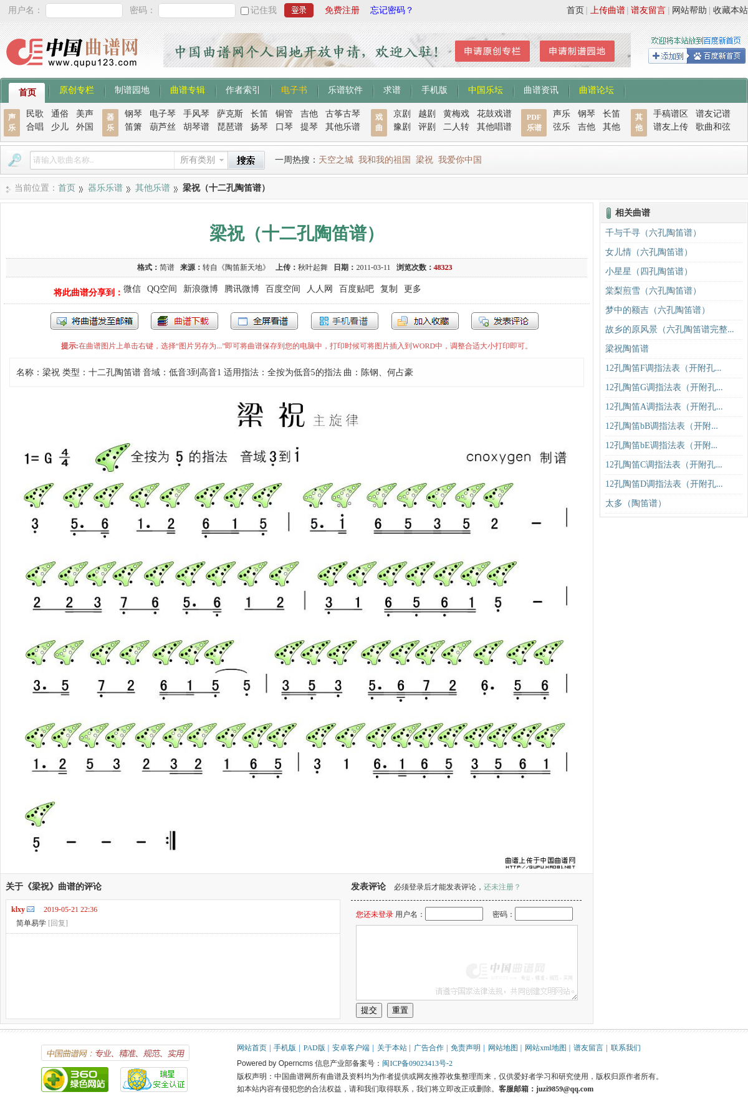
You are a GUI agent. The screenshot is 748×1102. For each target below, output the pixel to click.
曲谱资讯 (541, 89)
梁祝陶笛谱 (627, 348)
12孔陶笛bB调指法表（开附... (661, 426)
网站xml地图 (546, 1047)
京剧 (402, 113)
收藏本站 (730, 10)
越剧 (427, 113)
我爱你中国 (460, 160)
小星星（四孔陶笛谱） (649, 271)
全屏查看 (264, 321)
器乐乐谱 (105, 188)
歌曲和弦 (713, 127)
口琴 (284, 127)
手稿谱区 (670, 113)
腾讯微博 (241, 289)
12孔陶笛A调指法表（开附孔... (664, 406)
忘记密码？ (392, 10)
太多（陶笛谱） (635, 503)
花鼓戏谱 (494, 113)
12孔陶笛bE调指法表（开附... (661, 445)
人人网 (320, 289)
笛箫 (133, 127)
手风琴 (196, 113)
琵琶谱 (230, 127)
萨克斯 (230, 113)
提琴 (309, 127)
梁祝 (424, 160)
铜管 (284, 113)
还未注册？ (502, 887)
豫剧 (402, 127)
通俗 (60, 113)
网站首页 (252, 1047)
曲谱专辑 (187, 89)
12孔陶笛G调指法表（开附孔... (664, 387)
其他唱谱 (494, 127)
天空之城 (336, 160)
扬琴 (259, 127)
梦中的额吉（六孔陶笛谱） (657, 310)
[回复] (58, 923)
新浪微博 (200, 289)
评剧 (427, 127)
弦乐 (561, 127)
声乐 (561, 113)
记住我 (264, 10)
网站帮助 (689, 10)
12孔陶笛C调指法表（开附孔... (663, 464)
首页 (575, 10)
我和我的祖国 (384, 160)
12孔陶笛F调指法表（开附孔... (663, 368)
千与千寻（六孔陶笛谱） (653, 232)
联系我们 (626, 1047)
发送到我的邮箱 (94, 321)
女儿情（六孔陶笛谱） (649, 252)
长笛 (259, 113)
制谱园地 (132, 89)
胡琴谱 (196, 127)
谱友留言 (648, 10)
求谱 (392, 89)
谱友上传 (670, 127)
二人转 (456, 127)
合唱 (35, 127)
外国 (85, 127)
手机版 (434, 89)
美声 (85, 113)
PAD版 (314, 1047)
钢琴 (133, 113)
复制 (389, 289)
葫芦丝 (163, 127)
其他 (611, 127)
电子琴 (163, 113)
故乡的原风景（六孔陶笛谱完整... (669, 329)
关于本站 (392, 1047)
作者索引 (243, 89)
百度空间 (283, 289)
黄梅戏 (456, 113)
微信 (132, 289)
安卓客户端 (351, 1047)
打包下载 (184, 321)
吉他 (309, 113)
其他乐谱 (342, 127)
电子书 (294, 89)
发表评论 (505, 321)
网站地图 (503, 1047)
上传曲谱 (607, 10)
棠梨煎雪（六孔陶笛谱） (653, 290)
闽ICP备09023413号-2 (417, 1063)
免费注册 (342, 10)
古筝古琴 (342, 113)
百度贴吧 (356, 289)
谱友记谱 (713, 113)
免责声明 (466, 1047)
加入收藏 (425, 321)
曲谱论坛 (596, 89)
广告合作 (429, 1047)
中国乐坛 (485, 89)
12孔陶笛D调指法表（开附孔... (664, 484)
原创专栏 (76, 89)
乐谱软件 (345, 89)
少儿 (60, 127)
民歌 (35, 113)
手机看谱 (344, 321)
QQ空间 (162, 289)
